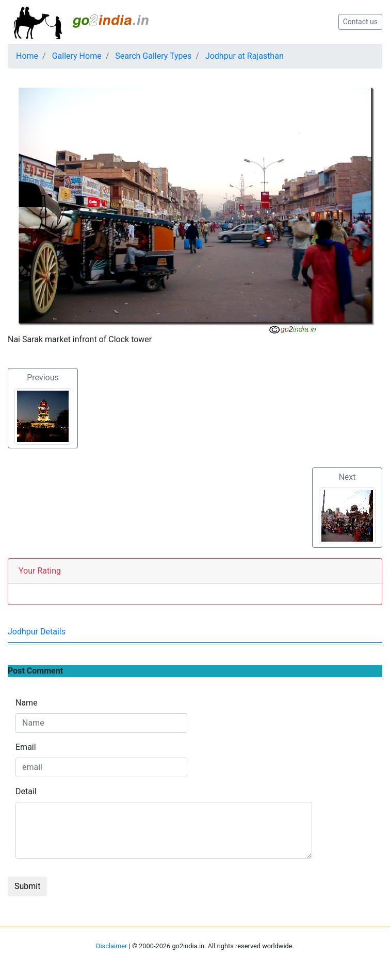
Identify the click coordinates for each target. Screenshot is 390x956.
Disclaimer (111, 946)
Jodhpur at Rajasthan (244, 56)
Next (347, 508)
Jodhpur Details (37, 631)
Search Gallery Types (153, 56)
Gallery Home (77, 56)
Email (25, 747)
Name (26, 703)
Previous (42, 409)
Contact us (360, 22)
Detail (26, 791)
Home (27, 56)
